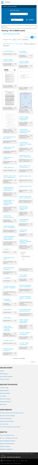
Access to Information (24, 453)
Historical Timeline (4, 379)
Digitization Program (5, 446)
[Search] (19, 14)
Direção (19, 39)
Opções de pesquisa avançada (11, 34)
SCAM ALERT (3, 457)
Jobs (31, 453)
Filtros (4, 27)
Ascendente (26, 39)
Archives (8, 2)
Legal (2, 453)
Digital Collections (4, 390)
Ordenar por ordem (7, 39)
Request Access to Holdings (7, 421)
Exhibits (2, 371)
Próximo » (33, 362)
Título (14, 39)
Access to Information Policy (7, 435)
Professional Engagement (6, 449)
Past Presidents (4, 373)
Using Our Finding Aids (5, 418)
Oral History (3, 396)
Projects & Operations (5, 401)
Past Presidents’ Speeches (6, 376)
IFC (19, 460)
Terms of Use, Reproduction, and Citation (10, 427)
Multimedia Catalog (5, 393)
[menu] (36, 2)
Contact (2, 455)
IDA (17, 460)
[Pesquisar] (27, 14)
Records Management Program (7, 441)
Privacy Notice (7, 453)
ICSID (26, 460)
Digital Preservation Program (7, 443)
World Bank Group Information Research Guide (11, 413)
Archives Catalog (4, 387)
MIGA (22, 460)
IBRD (14, 460)
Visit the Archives (4, 424)
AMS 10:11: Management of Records (9, 438)
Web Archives (3, 404)
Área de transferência (28, 19)
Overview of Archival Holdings (7, 415)
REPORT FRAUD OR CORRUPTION (14, 457)
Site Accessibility (15, 453)
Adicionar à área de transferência (15, 54)
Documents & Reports (5, 399)
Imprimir (27, 37)
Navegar (17, 19)
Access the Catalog (12, 6)
